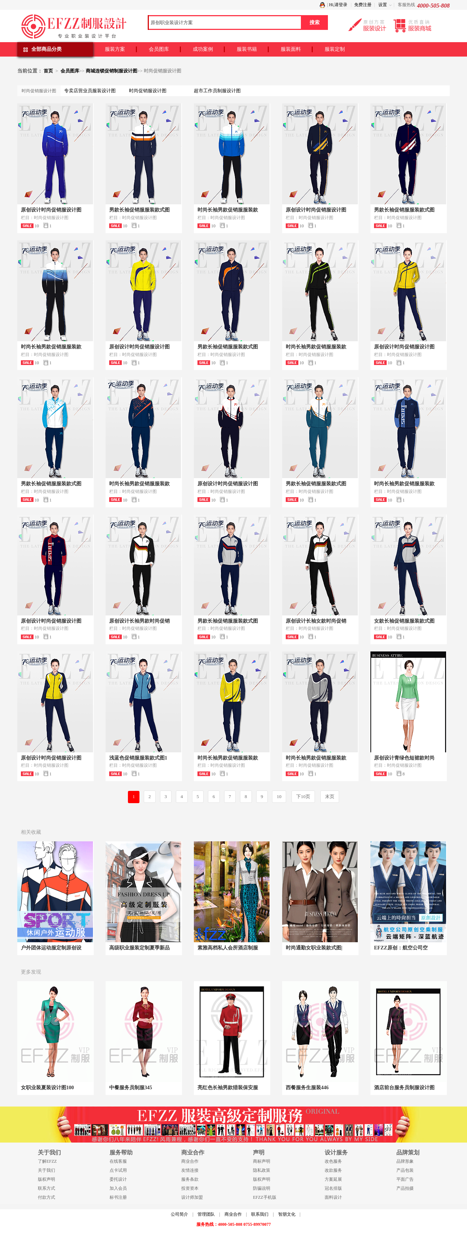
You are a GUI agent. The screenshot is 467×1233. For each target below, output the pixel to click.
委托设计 (118, 1179)
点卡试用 (118, 1170)
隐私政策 (261, 1170)
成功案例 (203, 49)
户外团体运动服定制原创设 (51, 948)
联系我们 (259, 1214)
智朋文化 (286, 1214)
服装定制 (335, 49)
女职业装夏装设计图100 (47, 1087)
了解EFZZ (47, 1161)
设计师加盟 (192, 1197)
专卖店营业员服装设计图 (90, 90)
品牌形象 (405, 1161)
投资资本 (190, 1188)
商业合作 (190, 1161)
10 (279, 796)
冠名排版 (333, 1188)
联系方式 (46, 1188)
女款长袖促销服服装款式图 (404, 621)
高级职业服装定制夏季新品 (139, 948)
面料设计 (333, 1197)
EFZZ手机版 (264, 1197)
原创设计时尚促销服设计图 (51, 210)
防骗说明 (261, 1188)
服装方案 (115, 49)
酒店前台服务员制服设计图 (404, 1087)
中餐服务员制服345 (130, 1087)
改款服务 (333, 1170)
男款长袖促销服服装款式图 (139, 210)
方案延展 (333, 1179)
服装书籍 (247, 49)
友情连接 (190, 1170)
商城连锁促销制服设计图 (111, 71)
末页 (329, 796)
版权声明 (46, 1179)
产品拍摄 (405, 1188)
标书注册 (118, 1197)
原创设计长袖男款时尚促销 (139, 621)
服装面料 (291, 49)
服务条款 (190, 1179)
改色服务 (333, 1161)
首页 (48, 71)
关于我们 (46, 1170)
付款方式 (46, 1197)
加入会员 (118, 1188)
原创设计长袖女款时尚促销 (316, 621)
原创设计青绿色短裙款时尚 (404, 758)
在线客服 (118, 1161)
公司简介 (179, 1214)
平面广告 (405, 1179)
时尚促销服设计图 (147, 90)
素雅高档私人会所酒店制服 (227, 948)
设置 (382, 4)
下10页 (303, 796)
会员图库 (159, 49)
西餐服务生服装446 (307, 1087)
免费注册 (363, 4)
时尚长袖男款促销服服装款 (227, 210)
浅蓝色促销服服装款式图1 (138, 758)
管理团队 (206, 1214)
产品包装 (405, 1170)
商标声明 (261, 1161)
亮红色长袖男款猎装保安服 (227, 1087)
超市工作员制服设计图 (217, 90)
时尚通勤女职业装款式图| (314, 948)
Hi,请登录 (338, 4)
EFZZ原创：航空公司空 (401, 948)
